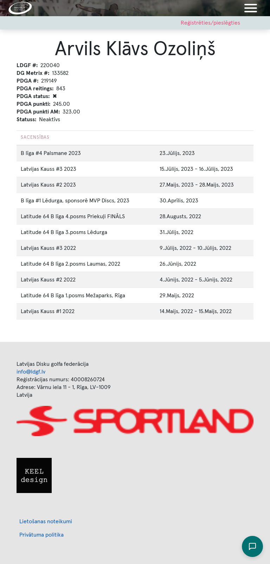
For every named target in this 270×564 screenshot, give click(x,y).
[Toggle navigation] (251, 8)
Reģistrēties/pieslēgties (210, 23)
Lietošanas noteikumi (45, 521)
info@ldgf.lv (31, 372)
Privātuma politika (41, 535)
